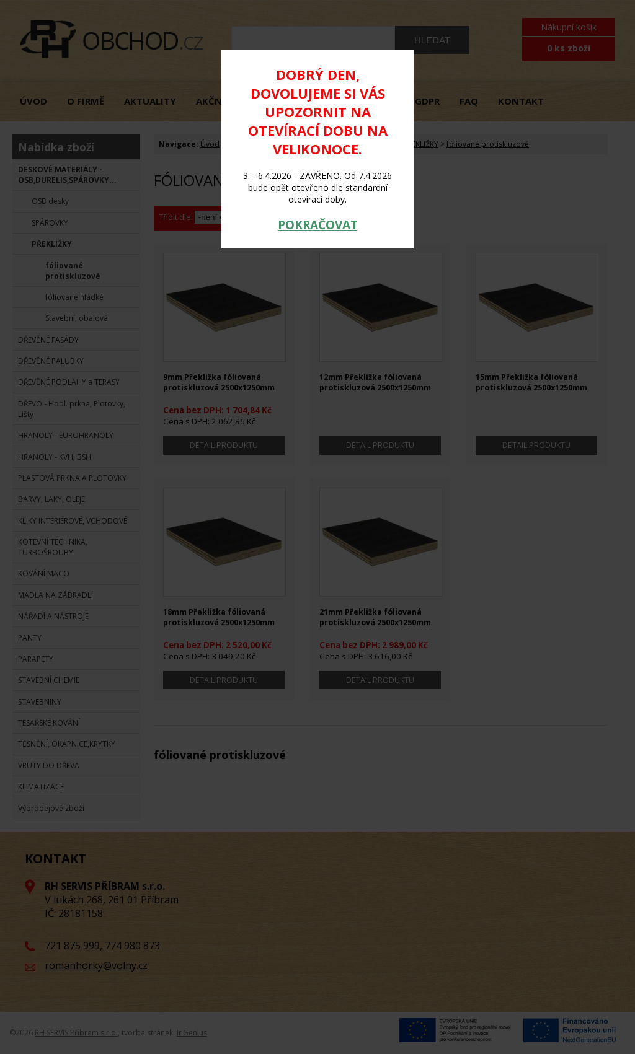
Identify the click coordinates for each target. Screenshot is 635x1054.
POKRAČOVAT (318, 225)
